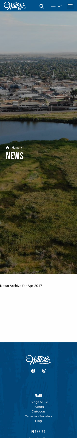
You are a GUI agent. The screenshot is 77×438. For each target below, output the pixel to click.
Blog (38, 421)
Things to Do (38, 402)
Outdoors (39, 411)
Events (38, 407)
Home (13, 147)
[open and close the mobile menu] (70, 6)
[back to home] (15, 6)
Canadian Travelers (38, 416)
